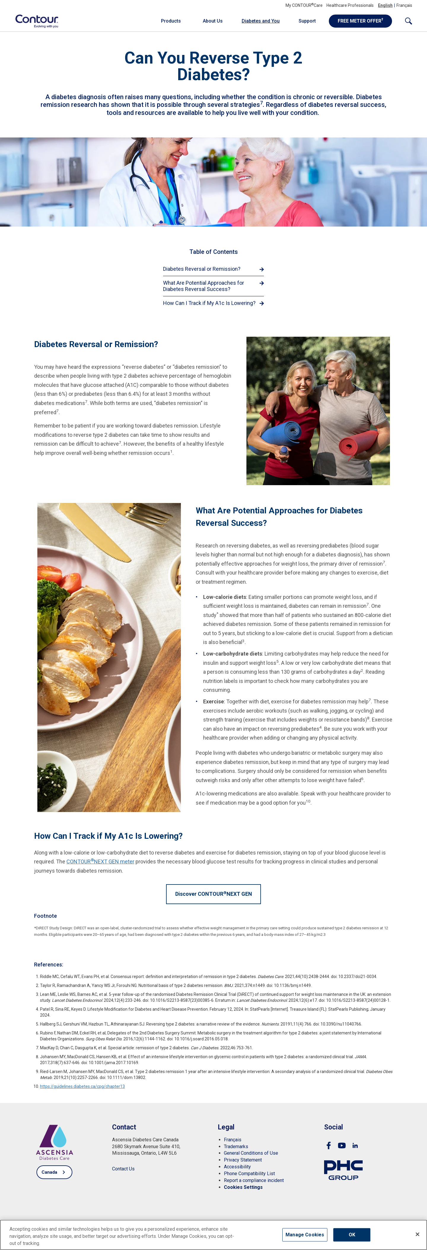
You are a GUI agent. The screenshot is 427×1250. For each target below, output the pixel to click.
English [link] (385, 5)
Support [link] (307, 21)
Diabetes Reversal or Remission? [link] (201, 269)
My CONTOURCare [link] (304, 5)
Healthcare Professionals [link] (350, 5)
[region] (213, 1235)
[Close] (417, 1234)
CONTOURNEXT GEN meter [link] (100, 861)
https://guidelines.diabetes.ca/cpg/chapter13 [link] (82, 1086)
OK (352, 1235)
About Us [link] (213, 21)
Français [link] (404, 5)
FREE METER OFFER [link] (360, 20)
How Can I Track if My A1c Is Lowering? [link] (209, 303)
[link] (33, 20)
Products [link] (171, 21)
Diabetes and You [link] (261, 21)
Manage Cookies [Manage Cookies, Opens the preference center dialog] (305, 1235)
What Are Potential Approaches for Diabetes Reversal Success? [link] (203, 286)
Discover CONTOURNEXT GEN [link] (213, 893)
